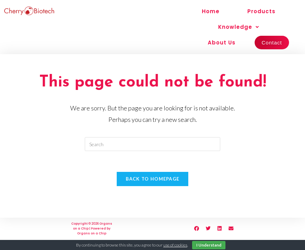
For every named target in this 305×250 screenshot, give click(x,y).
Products (261, 11)
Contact (272, 42)
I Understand (208, 245)
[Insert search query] (152, 144)
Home (211, 11)
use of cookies (175, 245)
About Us (222, 42)
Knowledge (238, 27)
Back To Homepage (153, 179)
